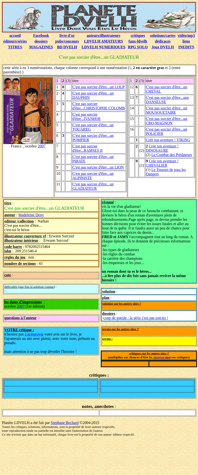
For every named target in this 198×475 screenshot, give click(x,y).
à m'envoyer (34, 334)
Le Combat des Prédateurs (172, 155)
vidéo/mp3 (186, 35)
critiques (138, 35)
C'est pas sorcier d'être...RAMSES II (88, 148)
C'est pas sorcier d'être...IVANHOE (87, 116)
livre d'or (67, 35)
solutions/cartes (163, 35)
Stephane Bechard (65, 423)
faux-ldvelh (138, 41)
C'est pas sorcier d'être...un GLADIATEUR (93, 186)
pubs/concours (67, 41)
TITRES (15, 47)
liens (186, 41)
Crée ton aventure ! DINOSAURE (162, 148)
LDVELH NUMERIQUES (103, 47)
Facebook (41, 35)
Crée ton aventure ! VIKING (168, 140)
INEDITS (186, 47)
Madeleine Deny (31, 215)
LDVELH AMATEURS (103, 41)
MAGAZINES (41, 47)
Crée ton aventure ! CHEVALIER (162, 163)
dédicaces (163, 41)
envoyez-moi (162, 357)
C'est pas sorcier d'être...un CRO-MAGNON (166, 121)
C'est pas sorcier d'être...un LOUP (99, 87)
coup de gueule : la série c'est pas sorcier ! (135, 318)
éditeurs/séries (15, 41)
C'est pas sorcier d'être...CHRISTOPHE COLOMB (99, 106)
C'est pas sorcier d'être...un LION (98, 167)
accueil (15, 35)
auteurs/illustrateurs (103, 35)
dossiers (40, 41)
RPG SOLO (138, 47)
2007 (42, 146)
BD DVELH (67, 47)
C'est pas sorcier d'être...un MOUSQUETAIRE (166, 110)
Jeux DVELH (163, 47)
